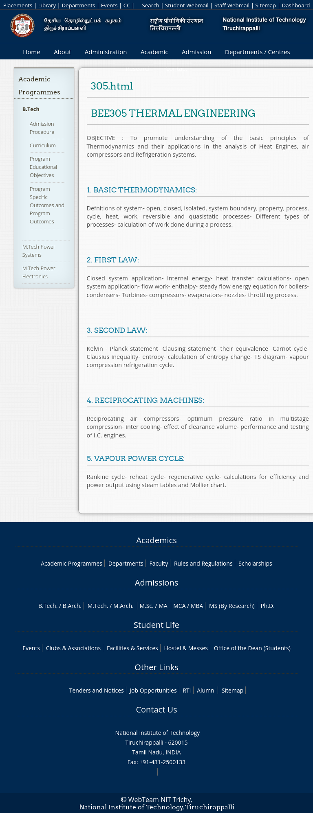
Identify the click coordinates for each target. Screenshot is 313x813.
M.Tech (97, 606)
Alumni (206, 690)
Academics (156, 540)
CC (126, 5)
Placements (18, 5)
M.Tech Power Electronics (38, 272)
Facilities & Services (132, 648)
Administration (106, 52)
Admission (197, 52)
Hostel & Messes (186, 648)
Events (109, 5)
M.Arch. (123, 606)
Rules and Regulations (203, 563)
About (62, 52)
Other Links (156, 667)
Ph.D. (267, 606)
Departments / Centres (257, 52)
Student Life (156, 624)
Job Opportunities (153, 690)
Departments (78, 5)
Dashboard (296, 5)
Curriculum (43, 145)
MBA (197, 606)
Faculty (158, 563)
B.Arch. (72, 606)
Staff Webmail (231, 5)
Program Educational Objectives (43, 167)
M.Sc (145, 606)
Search (150, 5)
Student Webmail (187, 5)
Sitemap (265, 5)
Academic (154, 52)
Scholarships (255, 563)
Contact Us (156, 709)
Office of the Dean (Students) (252, 648)
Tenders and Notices (96, 690)
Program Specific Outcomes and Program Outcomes (47, 205)
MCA (179, 606)
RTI (187, 690)
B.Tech (31, 109)
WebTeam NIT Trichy (159, 799)
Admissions (156, 582)
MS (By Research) (232, 606)
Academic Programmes (71, 563)
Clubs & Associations (73, 648)
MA (163, 606)
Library (47, 5)
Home (31, 52)
